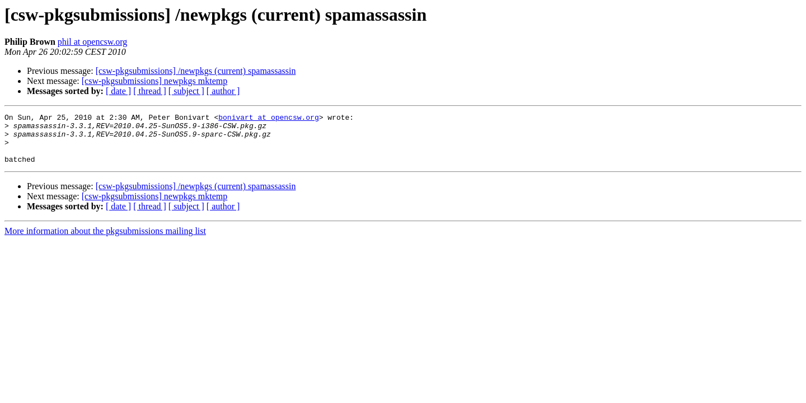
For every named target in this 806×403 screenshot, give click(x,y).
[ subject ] (186, 91)
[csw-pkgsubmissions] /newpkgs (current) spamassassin (196, 71)
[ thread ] (149, 91)
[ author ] (223, 91)
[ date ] (118, 91)
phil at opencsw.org (92, 41)
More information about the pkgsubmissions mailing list (105, 241)
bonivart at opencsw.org (268, 119)
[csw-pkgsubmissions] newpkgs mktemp (154, 81)
